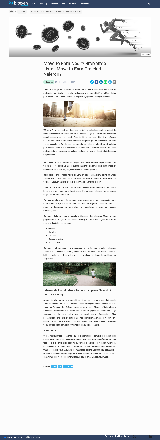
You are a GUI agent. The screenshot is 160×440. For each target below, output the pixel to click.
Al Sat (33, 4)
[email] (114, 82)
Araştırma (72, 4)
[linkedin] (101, 82)
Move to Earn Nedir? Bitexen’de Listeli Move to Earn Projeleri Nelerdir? (56, 11)
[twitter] (92, 82)
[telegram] (110, 82)
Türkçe (9, 437)
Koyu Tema (35, 437)
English (20, 437)
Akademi (54, 4)
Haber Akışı (43, 4)
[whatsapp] (106, 82)
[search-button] (149, 3)
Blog (63, 4)
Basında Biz (84, 4)
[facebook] (96, 82)
